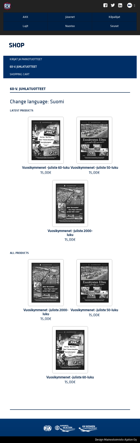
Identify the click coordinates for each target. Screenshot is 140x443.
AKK (25, 17)
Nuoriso (70, 26)
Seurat (114, 26)
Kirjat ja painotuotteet (26, 59)
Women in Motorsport (64, 428)
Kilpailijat (114, 17)
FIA (46, 428)
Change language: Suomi (37, 101)
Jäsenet (70, 17)
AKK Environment (55, 428)
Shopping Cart (20, 74)
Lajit (25, 26)
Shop (16, 45)
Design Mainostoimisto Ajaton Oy (116, 440)
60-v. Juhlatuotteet (23, 67)
